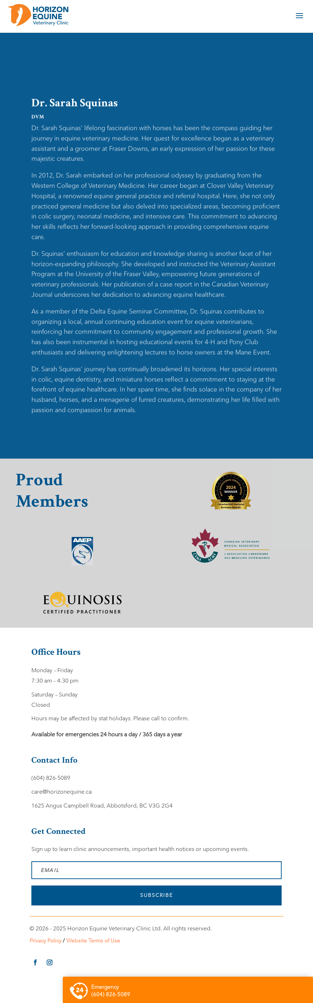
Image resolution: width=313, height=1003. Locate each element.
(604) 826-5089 (50, 777)
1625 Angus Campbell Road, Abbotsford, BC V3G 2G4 (102, 805)
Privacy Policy (45, 940)
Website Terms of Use (93, 940)
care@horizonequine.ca (61, 791)
